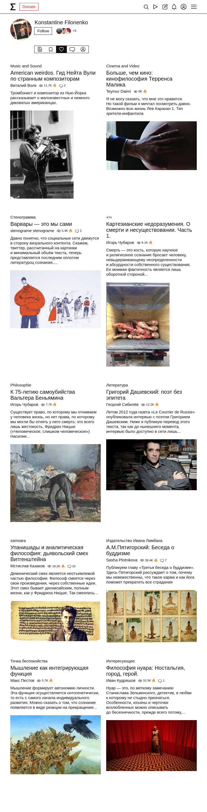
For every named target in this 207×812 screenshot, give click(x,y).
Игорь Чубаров (120, 242)
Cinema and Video (122, 66)
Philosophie (20, 385)
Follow (43, 31)
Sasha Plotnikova (121, 560)
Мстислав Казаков (27, 566)
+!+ (109, 217)
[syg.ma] (13, 6)
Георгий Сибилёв (122, 404)
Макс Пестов (22, 680)
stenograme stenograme (32, 230)
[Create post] (165, 6)
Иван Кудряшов (121, 680)
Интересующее (120, 661)
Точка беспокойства (28, 661)
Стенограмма (23, 217)
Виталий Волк (23, 85)
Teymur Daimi (118, 91)
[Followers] (66, 30)
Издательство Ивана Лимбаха (134, 540)
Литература (117, 385)
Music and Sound (26, 66)
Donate (28, 6)
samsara (18, 540)
